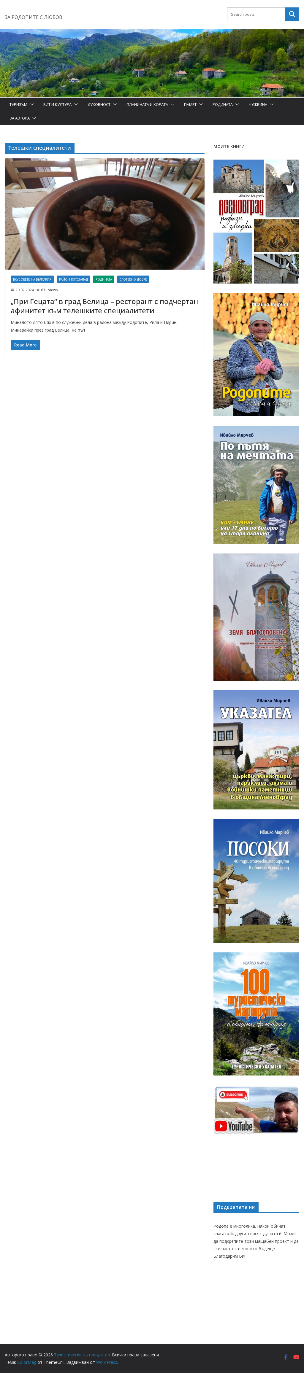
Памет (190, 104)
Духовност (99, 104)
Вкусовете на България (32, 279)
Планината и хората (147, 104)
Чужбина (258, 104)
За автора (20, 118)
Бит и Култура (57, 104)
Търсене (292, 14)
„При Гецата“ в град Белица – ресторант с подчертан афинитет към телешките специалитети (104, 305)
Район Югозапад (73, 279)
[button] (30, 104)
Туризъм (18, 104)
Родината (223, 104)
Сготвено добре (133, 279)
